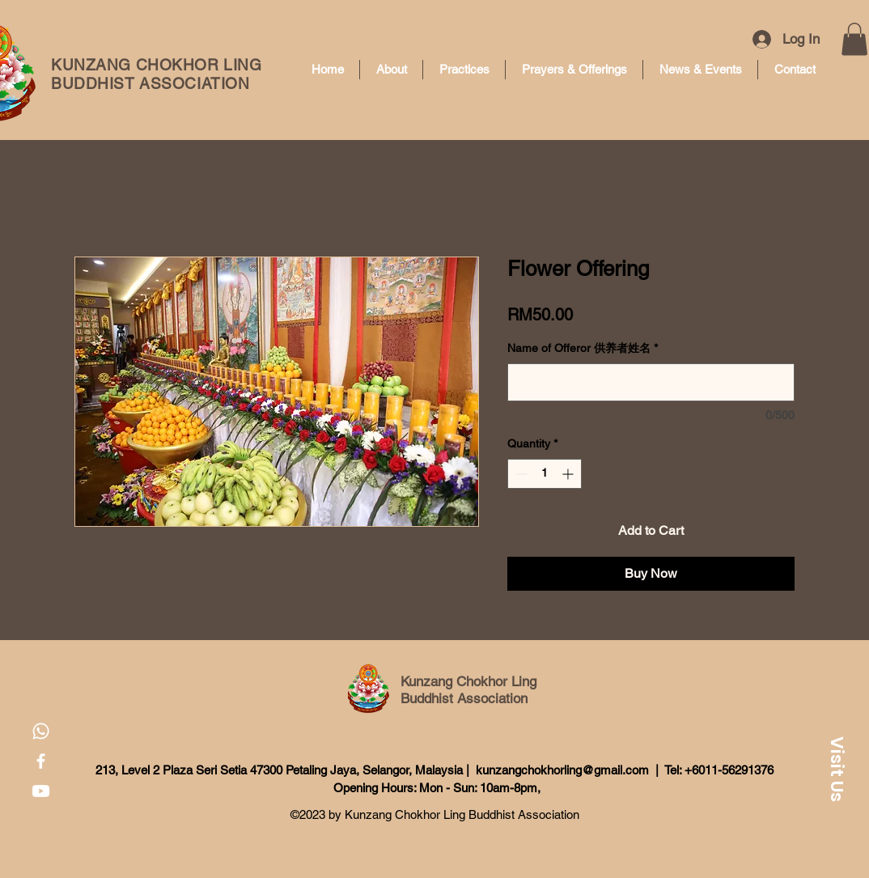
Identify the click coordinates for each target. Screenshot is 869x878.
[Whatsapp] (41, 731)
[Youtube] (41, 791)
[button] (854, 39)
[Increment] (569, 474)
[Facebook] (41, 761)
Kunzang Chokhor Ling (468, 681)
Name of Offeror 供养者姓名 (582, 347)
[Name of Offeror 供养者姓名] (651, 382)
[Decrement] (520, 474)
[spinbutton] (544, 474)
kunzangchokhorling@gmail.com (562, 770)
